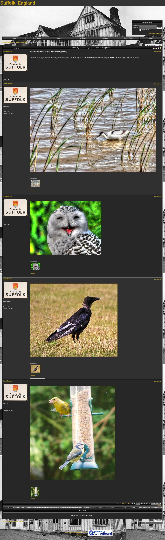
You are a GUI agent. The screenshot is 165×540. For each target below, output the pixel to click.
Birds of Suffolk (21, 42)
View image (33, 190)
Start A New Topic (151, 45)
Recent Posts (128, 38)
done (159, 505)
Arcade (151, 38)
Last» (129, 503)
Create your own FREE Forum (75, 533)
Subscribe (159, 520)
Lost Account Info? (155, 34)
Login (159, 27)
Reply (160, 45)
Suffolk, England (8, 42)
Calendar (105, 38)
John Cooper (7, 51)
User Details (82, 38)
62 (123, 503)
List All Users (37, 38)
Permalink (157, 51)
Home (14, 38)
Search (59, 38)
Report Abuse (81, 535)
